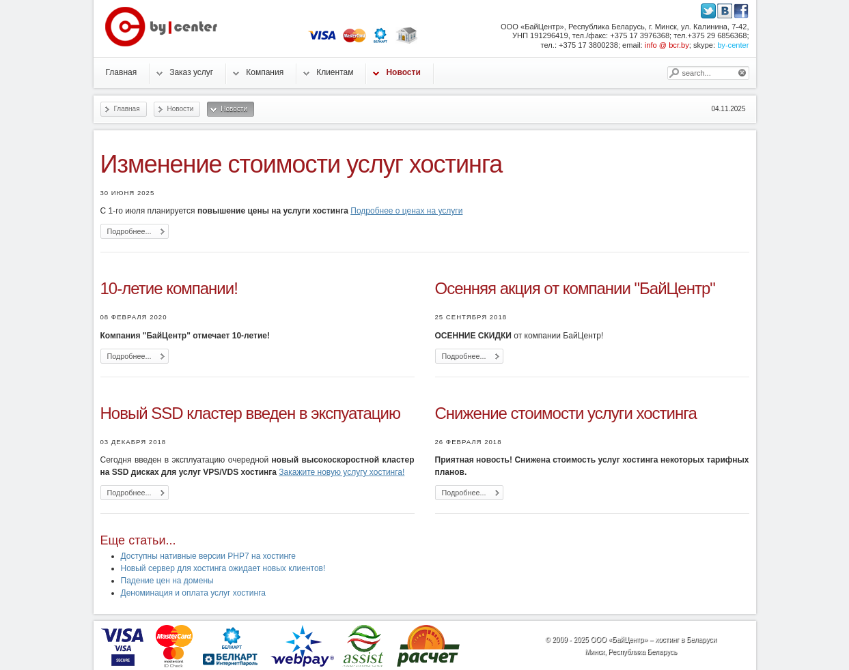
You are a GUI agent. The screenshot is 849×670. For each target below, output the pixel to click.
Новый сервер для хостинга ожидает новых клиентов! (223, 568)
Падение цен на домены (167, 580)
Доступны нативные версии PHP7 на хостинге (208, 556)
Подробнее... (129, 231)
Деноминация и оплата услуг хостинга (193, 593)
